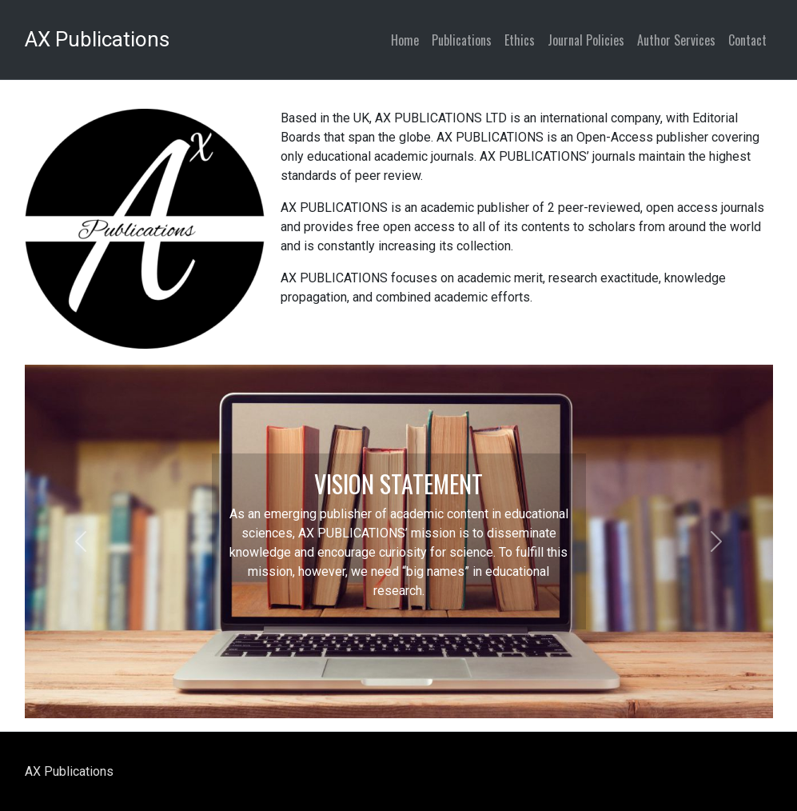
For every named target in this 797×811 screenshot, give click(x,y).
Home (405, 40)
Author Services (676, 40)
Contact (747, 40)
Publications (462, 40)
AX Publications (97, 39)
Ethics (519, 40)
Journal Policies (586, 40)
